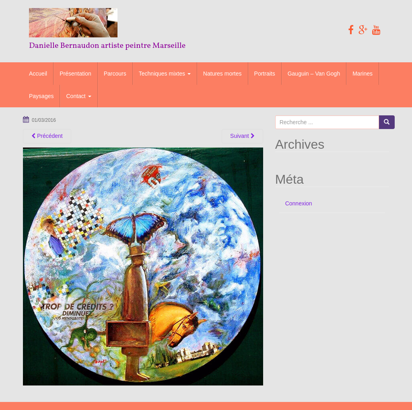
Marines (362, 73)
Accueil (38, 73)
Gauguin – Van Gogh (314, 73)
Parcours (115, 73)
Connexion (298, 203)
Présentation (75, 73)
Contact (78, 96)
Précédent (47, 136)
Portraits (264, 73)
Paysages (41, 96)
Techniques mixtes (165, 73)
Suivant (242, 136)
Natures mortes (222, 73)
